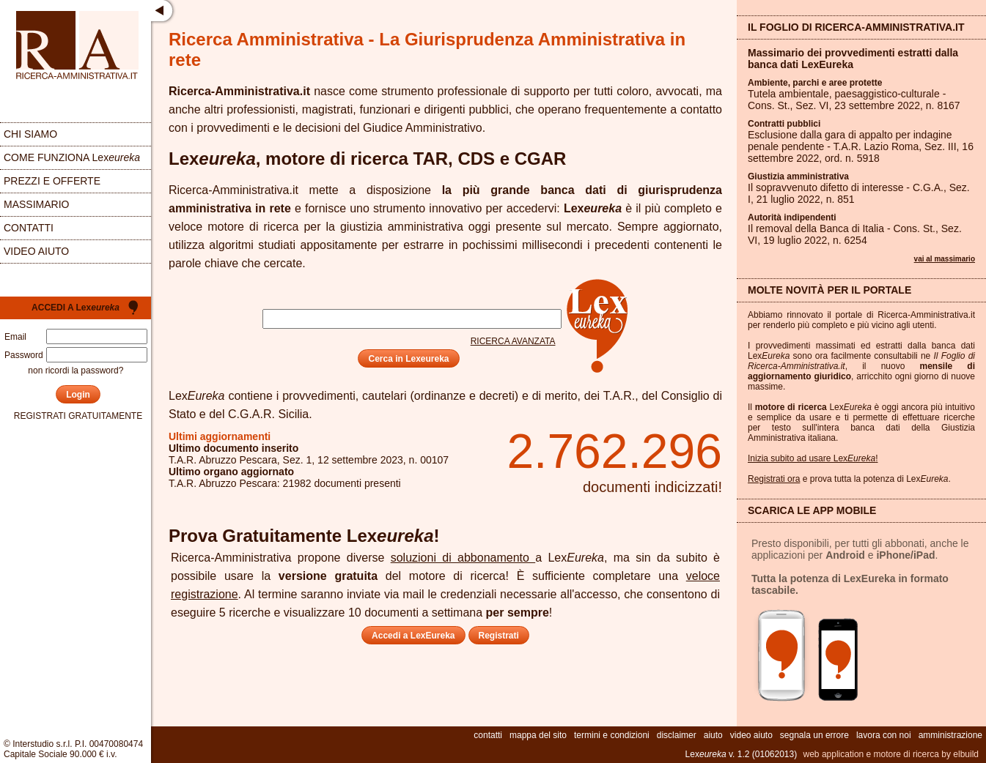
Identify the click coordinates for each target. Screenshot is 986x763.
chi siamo (30, 134)
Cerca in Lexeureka (408, 359)
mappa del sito (538, 735)
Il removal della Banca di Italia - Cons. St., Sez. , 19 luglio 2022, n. (855, 234)
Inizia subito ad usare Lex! (813, 458)
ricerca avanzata (513, 341)
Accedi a (75, 307)
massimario (36, 204)
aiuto (713, 735)
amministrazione (950, 735)
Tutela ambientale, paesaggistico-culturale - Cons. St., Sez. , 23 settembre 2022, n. (854, 99)
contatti (29, 228)
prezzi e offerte (52, 181)
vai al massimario (944, 259)
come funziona (72, 157)
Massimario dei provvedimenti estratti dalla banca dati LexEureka (853, 58)
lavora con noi (883, 735)
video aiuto (36, 251)
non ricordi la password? (75, 370)
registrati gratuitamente (78, 416)
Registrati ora (774, 479)
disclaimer (676, 735)
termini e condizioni (612, 735)
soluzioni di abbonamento (463, 557)
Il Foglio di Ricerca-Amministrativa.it (856, 27)
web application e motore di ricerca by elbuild (891, 754)
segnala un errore (814, 735)
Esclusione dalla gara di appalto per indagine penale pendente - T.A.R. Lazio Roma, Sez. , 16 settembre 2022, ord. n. (861, 146)
